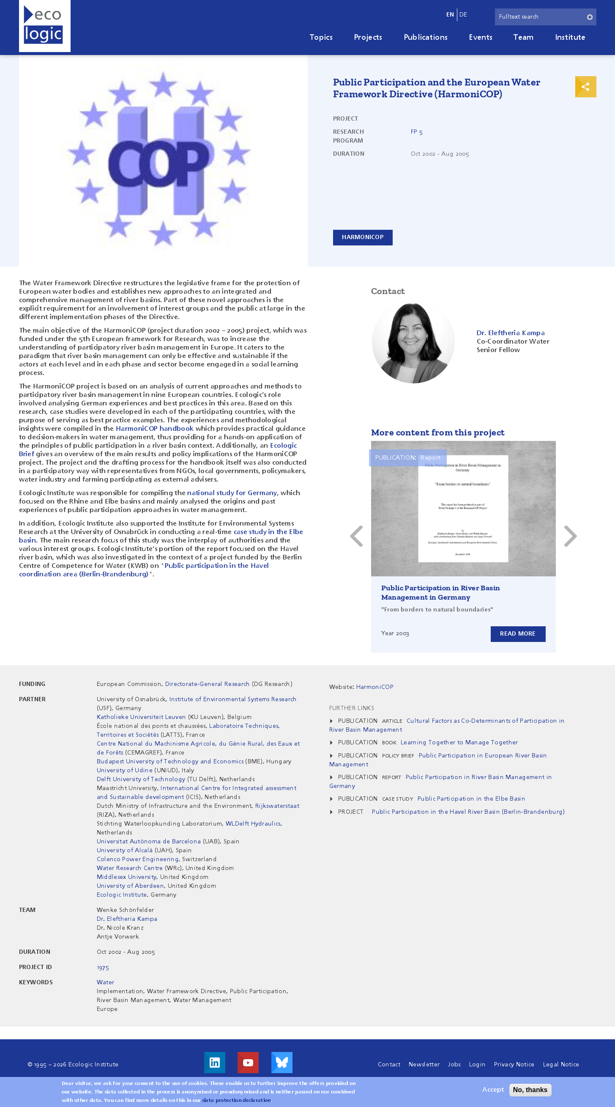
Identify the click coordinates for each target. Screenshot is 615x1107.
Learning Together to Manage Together (459, 743)
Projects (368, 37)
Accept (493, 1090)
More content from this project (438, 432)
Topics (321, 37)
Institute (570, 37)
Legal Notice (561, 1065)
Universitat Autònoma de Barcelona (149, 842)
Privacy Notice (514, 1065)
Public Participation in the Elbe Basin (471, 799)
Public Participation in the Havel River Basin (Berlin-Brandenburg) (468, 812)
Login (477, 1065)
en (450, 15)
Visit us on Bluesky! (281, 1062)
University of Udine (125, 771)
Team (523, 37)
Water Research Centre (130, 868)
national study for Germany (232, 493)
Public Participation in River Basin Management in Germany (440, 592)
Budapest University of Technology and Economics (170, 762)
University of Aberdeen (130, 886)
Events (480, 37)
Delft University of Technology (141, 779)
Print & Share (585, 86)
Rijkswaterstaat (277, 806)
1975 (103, 967)
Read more (518, 634)
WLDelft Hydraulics (253, 824)
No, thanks (530, 1090)
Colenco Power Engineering (138, 859)
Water (106, 983)
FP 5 (417, 132)
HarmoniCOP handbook (155, 429)
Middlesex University (126, 877)
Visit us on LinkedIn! (214, 1062)
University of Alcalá (125, 851)
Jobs (454, 1065)
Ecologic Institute (122, 895)
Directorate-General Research (207, 684)
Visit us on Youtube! (248, 1062)
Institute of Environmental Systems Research (233, 699)
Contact (389, 1065)
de (463, 15)
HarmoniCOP (363, 237)
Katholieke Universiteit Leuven (141, 717)
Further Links (351, 708)
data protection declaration (236, 1101)
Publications (426, 37)
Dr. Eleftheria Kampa (127, 919)
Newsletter (424, 1065)
